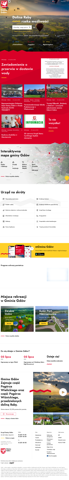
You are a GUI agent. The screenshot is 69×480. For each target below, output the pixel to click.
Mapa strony (63, 1)
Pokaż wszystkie (53, 128)
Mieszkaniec (38, 435)
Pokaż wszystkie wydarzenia (55, 361)
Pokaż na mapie (10, 438)
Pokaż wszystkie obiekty (12, 176)
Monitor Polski (61, 442)
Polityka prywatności (50, 443)
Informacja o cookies (50, 439)
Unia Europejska (53, 456)
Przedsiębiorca (39, 440)
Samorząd (37, 445)
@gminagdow (48, 43)
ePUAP (60, 437)
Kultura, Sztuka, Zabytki (24, 165)
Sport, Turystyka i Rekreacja (35, 166)
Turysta (37, 437)
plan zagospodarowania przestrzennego (38, 35)
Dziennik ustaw (62, 440)
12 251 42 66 (22, 437)
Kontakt (37, 450)
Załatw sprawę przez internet (22, 31)
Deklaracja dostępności (50, 435)
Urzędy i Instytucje (15, 165)
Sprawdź (9, 323)
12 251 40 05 (22, 443)
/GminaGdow (17, 43)
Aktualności (38, 442)
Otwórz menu (9, 1)
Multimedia (38, 447)
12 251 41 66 (22, 435)
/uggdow (31, 43)
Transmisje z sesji (51, 449)
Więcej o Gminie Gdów (12, 418)
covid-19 (26, 35)
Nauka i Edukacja (4, 164)
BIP (54, 1)
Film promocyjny (8, 414)
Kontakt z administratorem (51, 452)
